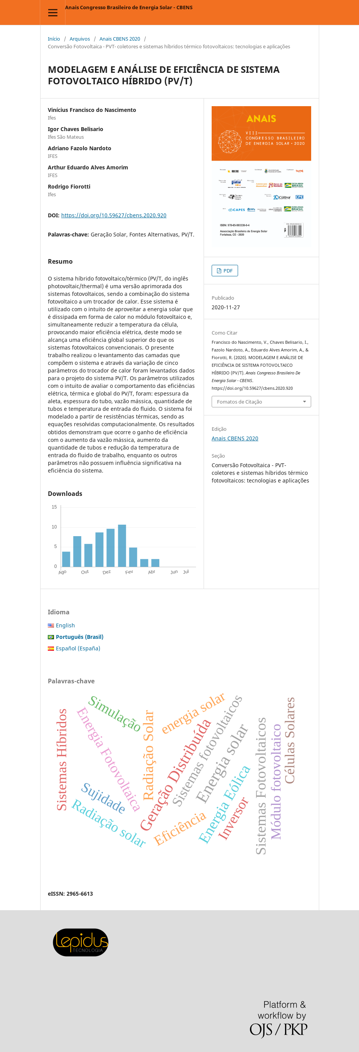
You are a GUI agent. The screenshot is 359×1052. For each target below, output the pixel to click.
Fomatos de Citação (239, 401)
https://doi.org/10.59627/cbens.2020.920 (113, 215)
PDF (227, 270)
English (65, 625)
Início (54, 38)
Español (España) (78, 648)
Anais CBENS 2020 (120, 38)
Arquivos (80, 38)
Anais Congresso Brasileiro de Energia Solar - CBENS (129, 7)
